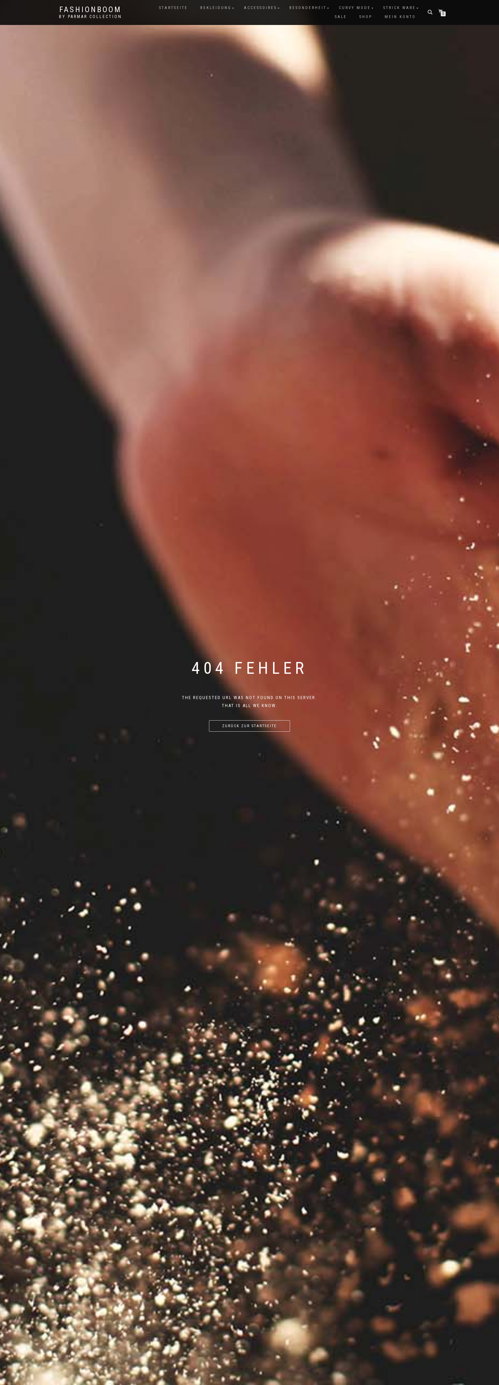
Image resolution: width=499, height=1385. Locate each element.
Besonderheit (307, 8)
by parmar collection (90, 16)
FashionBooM (90, 10)
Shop (365, 17)
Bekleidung (215, 8)
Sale (341, 17)
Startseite (173, 8)
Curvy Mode (355, 8)
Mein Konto (400, 17)
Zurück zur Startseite (249, 726)
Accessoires (260, 8)
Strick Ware (399, 8)
